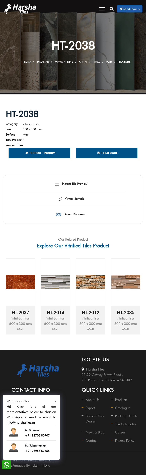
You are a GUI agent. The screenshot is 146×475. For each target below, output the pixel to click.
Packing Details (126, 416)
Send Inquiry (129, 9)
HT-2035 (125, 313)
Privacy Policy (124, 441)
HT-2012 (90, 313)
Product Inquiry (40, 153)
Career (120, 432)
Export (90, 408)
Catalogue (108, 153)
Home (27, 62)
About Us (92, 400)
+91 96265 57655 (37, 451)
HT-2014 (55, 313)
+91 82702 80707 (37, 435)
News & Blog (95, 432)
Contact (91, 441)
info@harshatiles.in (21, 422)
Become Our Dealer (95, 418)
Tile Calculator (125, 424)
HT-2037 (20, 313)
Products (121, 400)
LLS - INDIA (41, 466)
